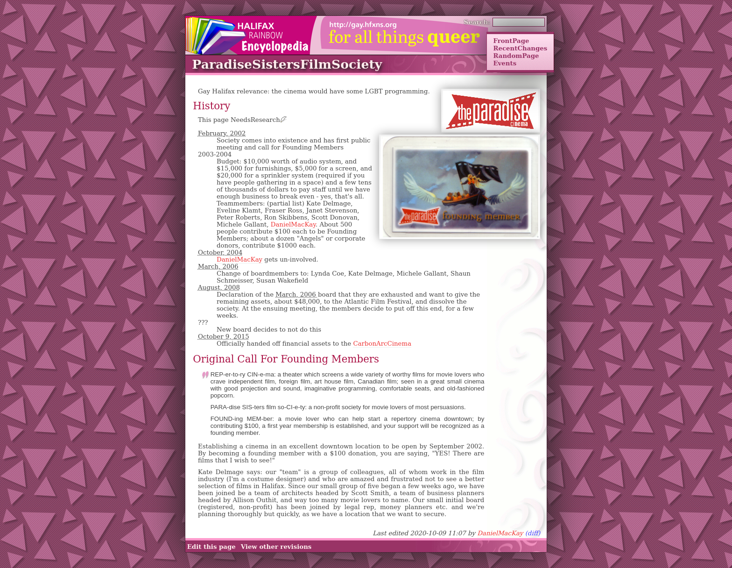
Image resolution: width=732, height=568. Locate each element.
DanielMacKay (293, 224)
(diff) (533, 533)
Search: (477, 22)
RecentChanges (520, 48)
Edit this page (211, 546)
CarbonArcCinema (382, 343)
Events (504, 63)
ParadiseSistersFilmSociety (287, 64)
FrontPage (511, 40)
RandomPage (516, 55)
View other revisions (276, 546)
